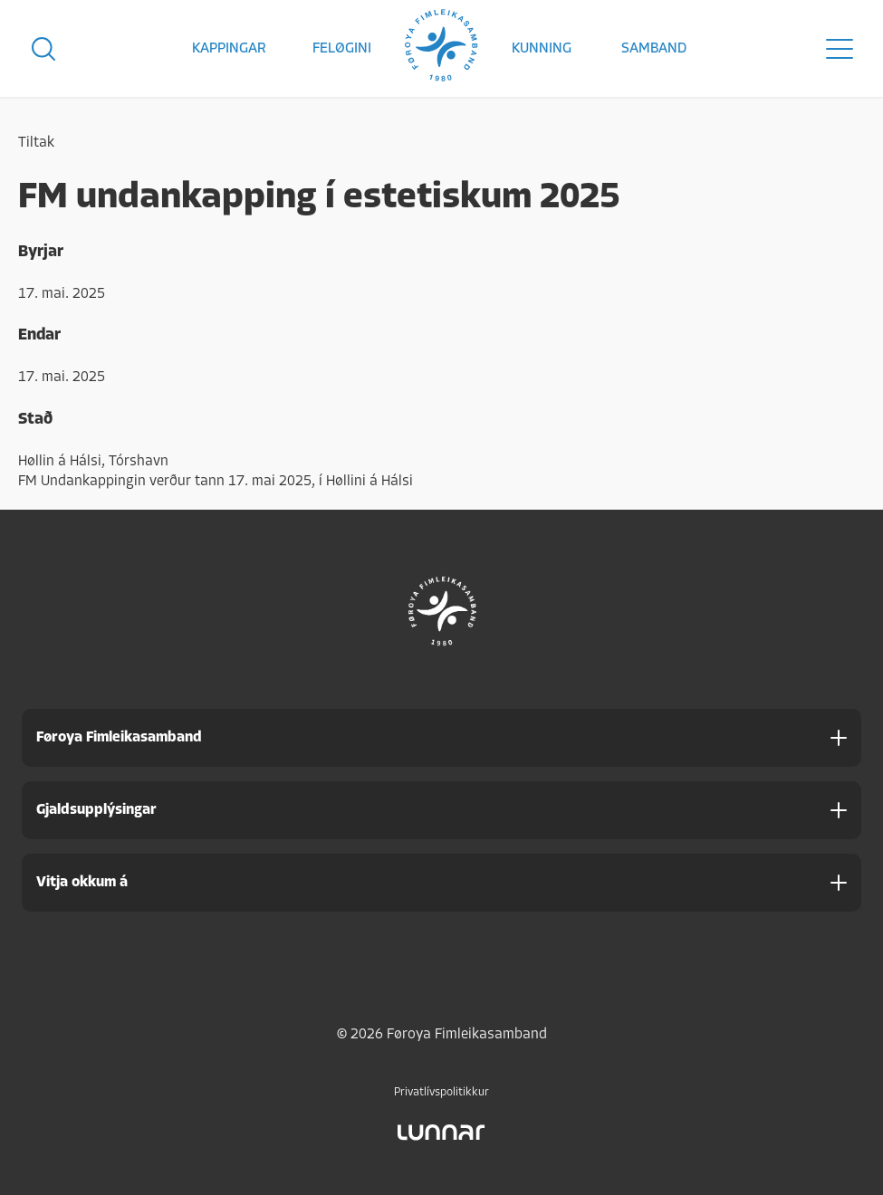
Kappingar (229, 49)
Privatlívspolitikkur (441, 1092)
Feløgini (341, 49)
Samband (653, 49)
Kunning (541, 49)
